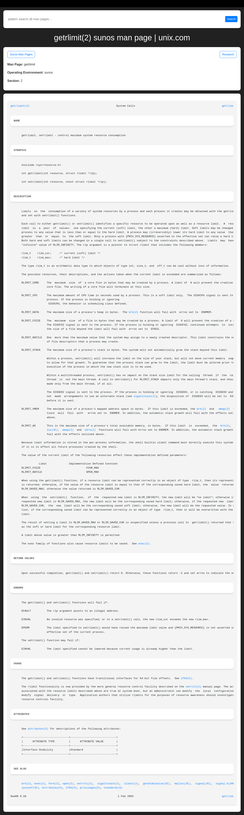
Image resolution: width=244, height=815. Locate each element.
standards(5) (113, 787)
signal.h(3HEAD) (227, 783)
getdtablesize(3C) (156, 783)
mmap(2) (224, 409)
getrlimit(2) (19, 105)
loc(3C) (52, 429)
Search (231, 19)
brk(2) (133, 312)
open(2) (68, 783)
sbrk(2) (90, 429)
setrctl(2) (193, 686)
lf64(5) (186, 678)
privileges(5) (90, 787)
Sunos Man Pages (21, 54)
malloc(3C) (182, 783)
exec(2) (143, 543)
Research (228, 54)
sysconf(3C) (30, 787)
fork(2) (54, 783)
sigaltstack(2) (144, 396)
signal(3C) (203, 783)
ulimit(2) (131, 783)
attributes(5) (38, 728)
